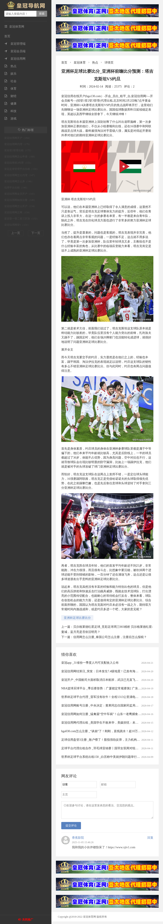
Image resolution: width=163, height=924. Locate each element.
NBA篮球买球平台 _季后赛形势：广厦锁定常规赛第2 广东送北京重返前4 (109, 688)
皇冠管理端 (14, 43)
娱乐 (10, 73)
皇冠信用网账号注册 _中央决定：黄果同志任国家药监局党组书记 (104, 705)
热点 (10, 66)
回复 (150, 840)
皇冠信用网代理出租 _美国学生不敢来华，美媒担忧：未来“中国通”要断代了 (111, 722)
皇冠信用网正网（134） (17, 212)
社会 (10, 81)
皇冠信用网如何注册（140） (20, 199)
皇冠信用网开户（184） (17, 137)
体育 (10, 88)
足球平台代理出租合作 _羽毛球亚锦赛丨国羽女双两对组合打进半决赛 (107, 748)
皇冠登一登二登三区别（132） (21, 218)
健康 (10, 103)
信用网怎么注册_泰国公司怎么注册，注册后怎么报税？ (110, 637)
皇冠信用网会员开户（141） (20, 193)
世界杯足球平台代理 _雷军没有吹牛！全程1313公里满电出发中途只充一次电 (112, 697)
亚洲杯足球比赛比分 (77, 617)
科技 (10, 111)
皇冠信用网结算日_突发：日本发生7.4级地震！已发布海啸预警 (103, 671)
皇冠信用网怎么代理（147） (20, 175)
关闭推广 (27, 919)
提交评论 (71, 828)
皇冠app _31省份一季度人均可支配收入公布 (90, 662)
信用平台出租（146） (16, 187)
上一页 (15, 233)
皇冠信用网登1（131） (17, 224)
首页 (7, 36)
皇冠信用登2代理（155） (18, 162)
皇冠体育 (80, 62)
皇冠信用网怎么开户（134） (20, 206)
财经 (10, 96)
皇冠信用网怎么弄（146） (19, 181)
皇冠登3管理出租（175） (18, 150)
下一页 (35, 233)
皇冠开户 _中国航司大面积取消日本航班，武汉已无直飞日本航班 (104, 679)
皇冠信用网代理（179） (17, 144)
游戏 (10, 118)
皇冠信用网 (14, 58)
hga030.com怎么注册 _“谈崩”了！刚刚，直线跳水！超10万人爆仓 (104, 731)
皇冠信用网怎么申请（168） (20, 156)
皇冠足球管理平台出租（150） (21, 168)
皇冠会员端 (14, 51)
